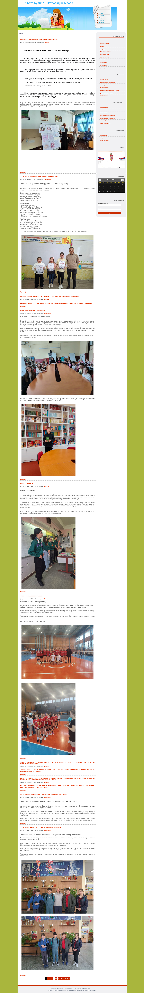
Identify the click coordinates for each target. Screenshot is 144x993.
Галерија (101, 15)
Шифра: (100, 208)
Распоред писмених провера (107, 118)
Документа (102, 59)
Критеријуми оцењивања (106, 67)
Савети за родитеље (105, 123)
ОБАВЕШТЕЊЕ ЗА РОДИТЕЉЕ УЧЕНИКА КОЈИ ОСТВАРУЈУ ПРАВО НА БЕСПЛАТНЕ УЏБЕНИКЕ (49, 296)
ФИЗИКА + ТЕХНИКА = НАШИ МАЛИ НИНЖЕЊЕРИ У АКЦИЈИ (38, 39)
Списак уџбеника (104, 120)
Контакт (101, 22)
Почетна (101, 20)
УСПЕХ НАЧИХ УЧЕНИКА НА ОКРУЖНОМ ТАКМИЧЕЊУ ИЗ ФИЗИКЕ (40, 827)
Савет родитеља (104, 107)
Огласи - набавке (104, 140)
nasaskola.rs (68, 988)
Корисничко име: (103, 203)
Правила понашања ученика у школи (109, 90)
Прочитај (23, 172)
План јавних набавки (105, 138)
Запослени (102, 41)
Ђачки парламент (104, 85)
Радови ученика (104, 95)
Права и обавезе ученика (106, 93)
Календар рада (104, 62)
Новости (46, 42)
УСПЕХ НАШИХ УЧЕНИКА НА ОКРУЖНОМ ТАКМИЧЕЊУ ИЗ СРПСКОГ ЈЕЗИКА (44, 794)
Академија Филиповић (83, 988)
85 (59, 978)
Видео (101, 18)
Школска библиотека (105, 51)
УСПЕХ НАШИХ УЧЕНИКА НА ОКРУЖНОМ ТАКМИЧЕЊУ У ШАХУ (39, 176)
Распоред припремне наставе (107, 115)
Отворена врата (104, 112)
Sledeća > (67, 978)
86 (61, 978)
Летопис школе (104, 65)
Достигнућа (47, 179)
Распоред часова (104, 54)
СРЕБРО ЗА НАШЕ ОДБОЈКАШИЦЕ (31, 596)
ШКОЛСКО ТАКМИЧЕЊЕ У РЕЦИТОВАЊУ (33, 310)
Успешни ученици (104, 87)
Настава (102, 46)
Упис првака (103, 110)
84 (56, 978)
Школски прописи (104, 57)
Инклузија (102, 49)
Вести (101, 13)
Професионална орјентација (107, 82)
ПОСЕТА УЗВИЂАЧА (26, 483)
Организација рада (105, 43)
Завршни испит (104, 79)
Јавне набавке (103, 135)
